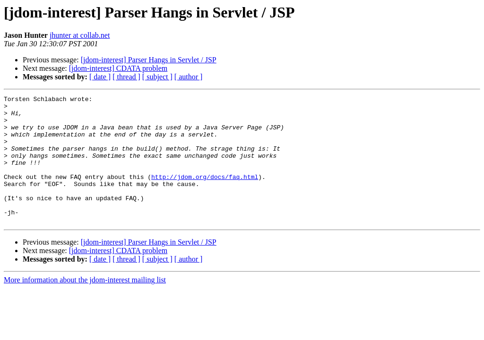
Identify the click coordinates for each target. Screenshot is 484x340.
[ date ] (100, 77)
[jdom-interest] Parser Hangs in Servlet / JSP (148, 60)
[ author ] (188, 77)
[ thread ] (126, 77)
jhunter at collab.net (80, 35)
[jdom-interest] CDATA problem (118, 68)
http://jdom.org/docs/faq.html (204, 193)
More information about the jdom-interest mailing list (85, 305)
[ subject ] (157, 77)
